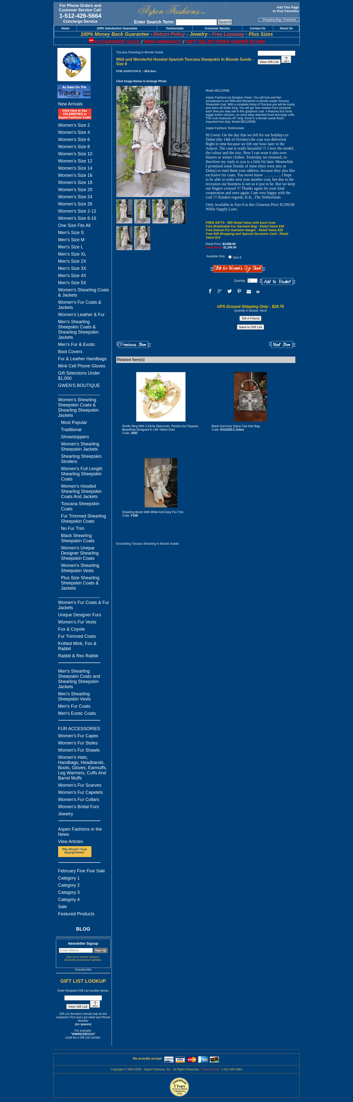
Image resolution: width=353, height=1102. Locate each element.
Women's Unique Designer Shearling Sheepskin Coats (80, 553)
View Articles (70, 841)
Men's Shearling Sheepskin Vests (74, 696)
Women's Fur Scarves (79, 785)
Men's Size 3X (72, 268)
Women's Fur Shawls (79, 750)
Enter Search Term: (154, 22)
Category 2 (69, 885)
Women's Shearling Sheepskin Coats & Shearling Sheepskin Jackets (78, 407)
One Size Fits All (74, 225)
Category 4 (69, 899)
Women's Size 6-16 (77, 218)
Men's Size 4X (72, 275)
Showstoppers (75, 436)
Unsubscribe (83, 969)
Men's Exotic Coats (77, 713)
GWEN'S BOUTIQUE (79, 385)
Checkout (290, 19)
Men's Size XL (72, 254)
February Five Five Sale (81, 870)
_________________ (79, 392)
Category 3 (69, 892)
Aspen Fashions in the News (80, 832)
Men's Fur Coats (74, 706)
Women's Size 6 (74, 139)
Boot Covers (70, 351)
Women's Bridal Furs (78, 806)
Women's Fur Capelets (80, 792)
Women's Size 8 (74, 146)
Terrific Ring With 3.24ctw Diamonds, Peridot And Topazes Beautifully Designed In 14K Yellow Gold (160, 427)
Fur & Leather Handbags (82, 358)
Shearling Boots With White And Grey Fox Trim (153, 512)
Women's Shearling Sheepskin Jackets (80, 446)
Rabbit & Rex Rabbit (78, 655)
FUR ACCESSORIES (79, 728)
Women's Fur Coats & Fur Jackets (83, 605)
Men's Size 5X (72, 282)
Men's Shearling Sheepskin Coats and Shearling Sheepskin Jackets (79, 679)
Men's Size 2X (72, 261)
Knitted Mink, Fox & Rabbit (77, 646)
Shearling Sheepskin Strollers (81, 459)
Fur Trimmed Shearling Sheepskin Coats (83, 519)
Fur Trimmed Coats (77, 636)
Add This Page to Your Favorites (286, 9)
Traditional (71, 429)
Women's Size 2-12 (77, 211)
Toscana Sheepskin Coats (80, 506)
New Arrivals (70, 103)
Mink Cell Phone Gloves (81, 365)
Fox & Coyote (71, 629)
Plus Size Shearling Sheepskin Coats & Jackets (80, 583)
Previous (133, 345)
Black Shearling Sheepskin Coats (78, 538)
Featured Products (76, 913)
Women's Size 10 (75, 153)
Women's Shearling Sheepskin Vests (80, 568)
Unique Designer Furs (79, 614)
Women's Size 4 (74, 132)
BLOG (83, 929)
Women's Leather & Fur (81, 314)
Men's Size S (71, 232)
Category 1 (69, 878)
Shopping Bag (271, 19)
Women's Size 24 (75, 196)
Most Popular (74, 422)
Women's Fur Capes (78, 735)
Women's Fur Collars (78, 799)
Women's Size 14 (75, 168)
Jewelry (65, 813)
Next (282, 345)
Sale (62, 906)
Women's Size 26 (75, 203)
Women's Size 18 (75, 182)
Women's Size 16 (75, 175)
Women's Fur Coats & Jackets (79, 305)
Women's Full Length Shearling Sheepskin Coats (81, 473)
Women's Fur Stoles (78, 743)
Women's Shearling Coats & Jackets (83, 292)
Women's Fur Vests (77, 622)
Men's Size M (71, 239)
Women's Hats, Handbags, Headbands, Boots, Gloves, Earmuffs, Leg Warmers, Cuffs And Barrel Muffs (82, 768)
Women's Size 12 (75, 161)
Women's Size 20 (75, 189)
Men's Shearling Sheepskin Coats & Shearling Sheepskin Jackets (78, 329)
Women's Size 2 (74, 125)
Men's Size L (70, 246)
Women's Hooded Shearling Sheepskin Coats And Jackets (81, 491)
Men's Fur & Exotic (76, 344)
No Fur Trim (72, 528)
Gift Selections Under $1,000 (79, 376)
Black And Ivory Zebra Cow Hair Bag (236, 426)
